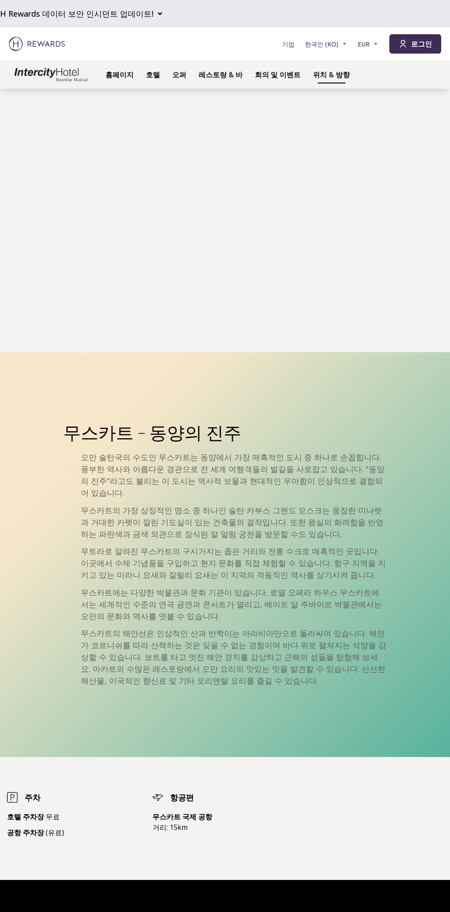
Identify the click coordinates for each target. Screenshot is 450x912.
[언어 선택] (326, 44)
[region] (225, 220)
